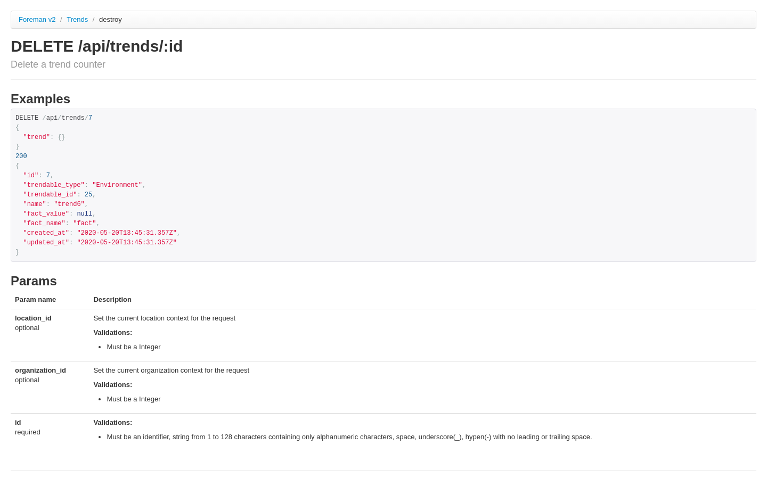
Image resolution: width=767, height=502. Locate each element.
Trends (78, 19)
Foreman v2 (37, 19)
